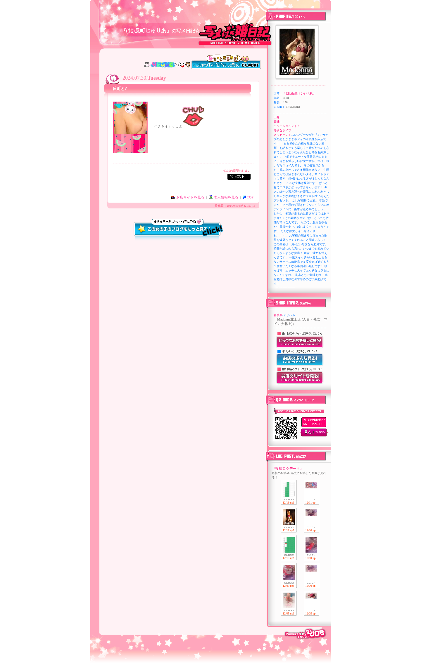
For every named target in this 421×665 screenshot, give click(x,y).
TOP (250, 197)
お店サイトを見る (190, 197)
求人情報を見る (226, 197)
